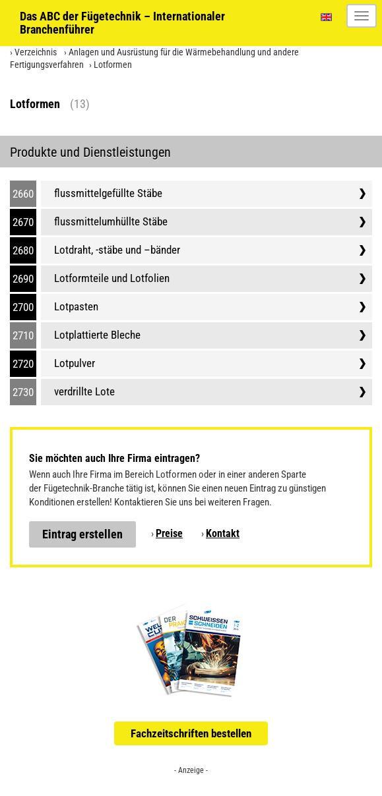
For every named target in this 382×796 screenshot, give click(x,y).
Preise (169, 533)
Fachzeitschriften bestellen (191, 733)
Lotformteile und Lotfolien (112, 278)
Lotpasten (76, 306)
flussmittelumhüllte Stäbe (111, 221)
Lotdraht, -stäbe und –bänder (117, 249)
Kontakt (222, 533)
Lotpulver (74, 363)
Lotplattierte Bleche (97, 334)
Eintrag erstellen (82, 534)
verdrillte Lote (84, 391)
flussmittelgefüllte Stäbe (108, 193)
